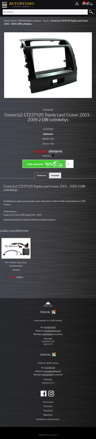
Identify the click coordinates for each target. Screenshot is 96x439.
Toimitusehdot (48, 402)
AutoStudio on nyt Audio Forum (47, 419)
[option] (12, 102)
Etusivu (7, 20)
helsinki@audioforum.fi (52, 330)
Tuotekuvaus (41, 175)
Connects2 (48, 109)
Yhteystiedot (48, 410)
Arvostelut (55, 175)
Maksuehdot (48, 414)
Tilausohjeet (48, 406)
